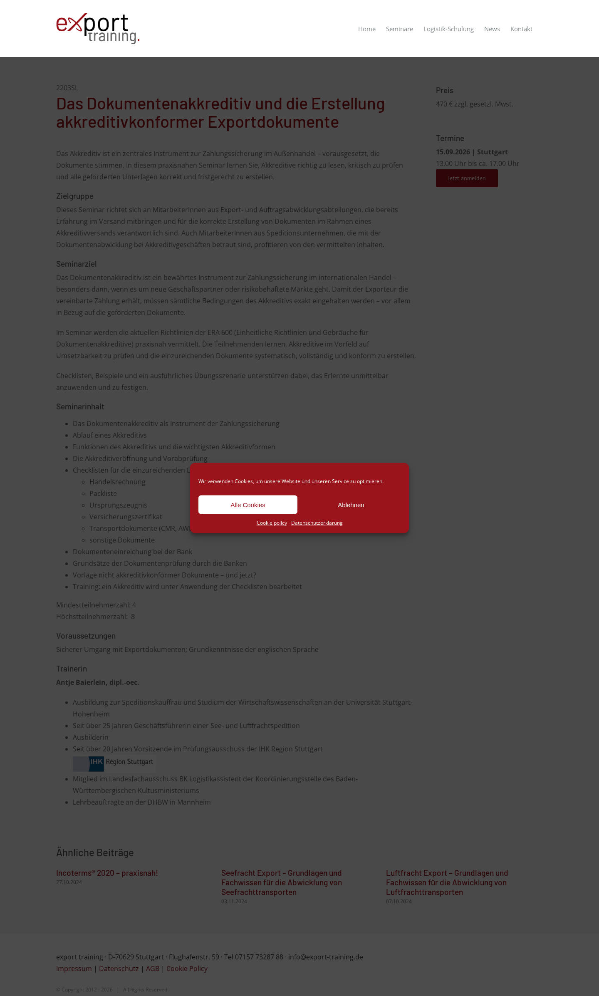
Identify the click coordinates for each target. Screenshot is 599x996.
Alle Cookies (247, 504)
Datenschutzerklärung (317, 522)
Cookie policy (272, 522)
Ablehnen (351, 504)
